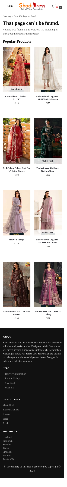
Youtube (7, 444)
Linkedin (7, 452)
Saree (5, 418)
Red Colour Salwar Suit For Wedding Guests (16, 169)
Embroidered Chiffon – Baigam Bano (47, 169)
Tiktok (6, 448)
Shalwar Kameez (11, 409)
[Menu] (8, 6)
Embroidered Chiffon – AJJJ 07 (16, 98)
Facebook (7, 437)
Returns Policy (12, 378)
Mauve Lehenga (16, 239)
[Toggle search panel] (52, 6)
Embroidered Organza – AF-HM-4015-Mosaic (48, 98)
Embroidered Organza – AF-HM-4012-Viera (48, 241)
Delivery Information (15, 374)
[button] (58, 6)
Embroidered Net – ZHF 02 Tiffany (47, 313)
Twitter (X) (8, 459)
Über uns (9, 387)
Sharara (6, 414)
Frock (5, 423)
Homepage (7, 16)
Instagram (7, 440)
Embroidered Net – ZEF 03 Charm (16, 313)
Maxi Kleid (8, 405)
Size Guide (10, 383)
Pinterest (7, 455)
